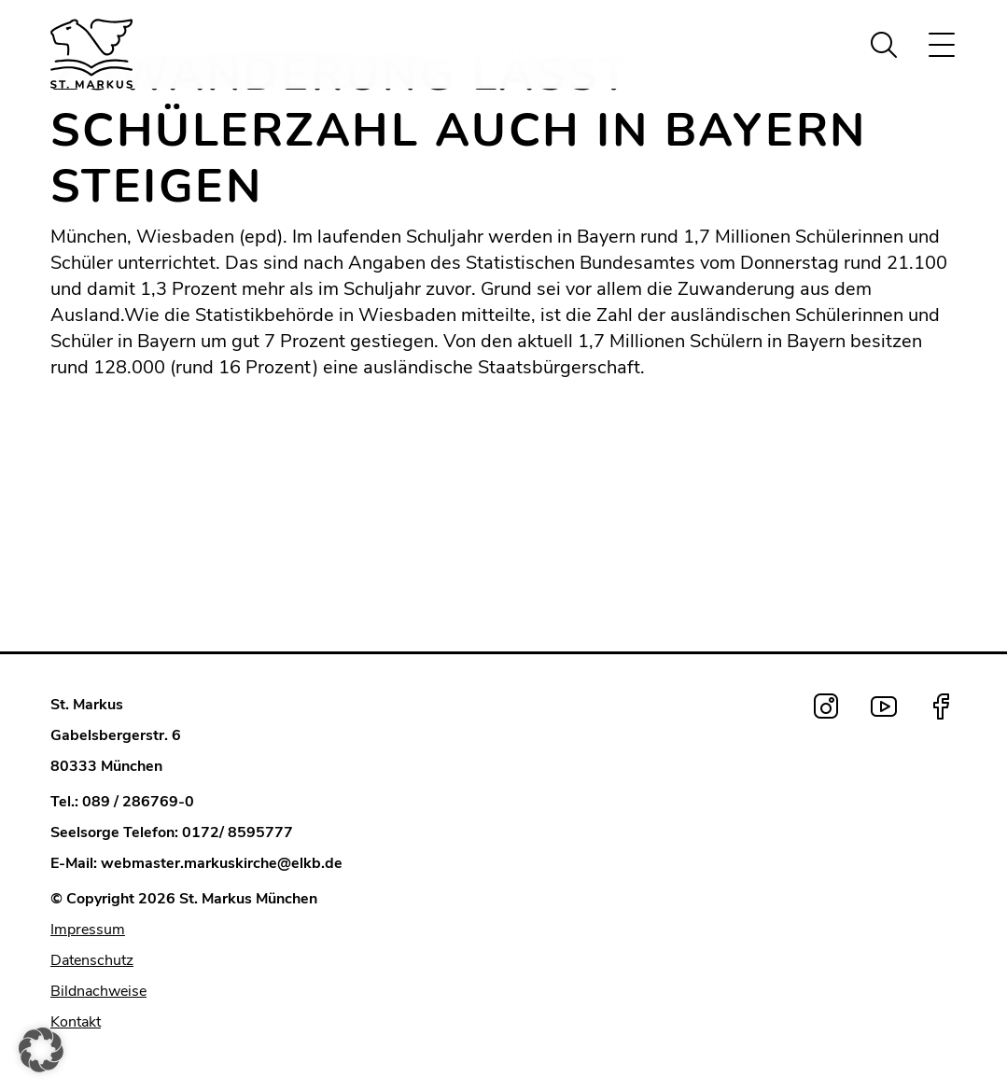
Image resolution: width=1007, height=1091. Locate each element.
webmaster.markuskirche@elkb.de (222, 863)
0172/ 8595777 (237, 832)
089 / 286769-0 (138, 801)
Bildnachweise (98, 991)
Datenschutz (91, 960)
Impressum (87, 929)
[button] (41, 1050)
